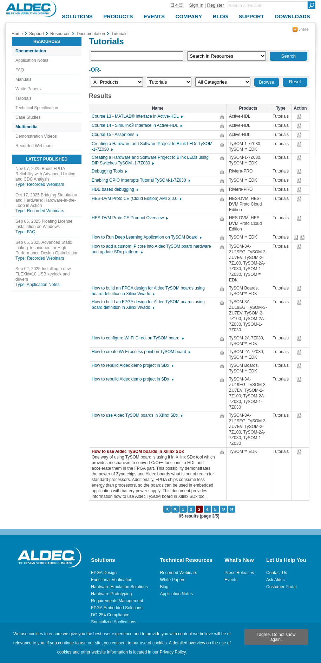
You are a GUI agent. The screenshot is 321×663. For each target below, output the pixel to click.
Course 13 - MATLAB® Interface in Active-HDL (137, 116)
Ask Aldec (275, 579)
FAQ (19, 69)
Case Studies (27, 117)
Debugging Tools (109, 171)
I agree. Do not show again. (276, 637)
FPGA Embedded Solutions (116, 607)
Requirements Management (117, 600)
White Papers (28, 88)
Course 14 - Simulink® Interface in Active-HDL (137, 125)
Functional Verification (111, 579)
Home (17, 33)
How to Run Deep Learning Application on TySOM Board (146, 237)
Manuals (23, 79)
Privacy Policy (173, 652)
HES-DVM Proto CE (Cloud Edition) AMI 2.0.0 (136, 198)
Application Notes (31, 60)
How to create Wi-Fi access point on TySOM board (141, 351)
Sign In (196, 5)
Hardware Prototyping (111, 593)
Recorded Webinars (34, 145)
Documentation (30, 50)
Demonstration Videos (36, 136)
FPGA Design (104, 572)
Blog (164, 586)
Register (215, 5)
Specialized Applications (113, 621)
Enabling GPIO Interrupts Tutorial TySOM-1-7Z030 (141, 180)
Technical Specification (36, 107)
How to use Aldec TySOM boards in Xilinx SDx (137, 415)
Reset (295, 81)
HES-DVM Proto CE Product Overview (129, 217)
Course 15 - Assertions (115, 134)
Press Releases (239, 572)
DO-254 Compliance (110, 614)
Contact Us (276, 572)
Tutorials (23, 98)
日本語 (177, 5)
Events (230, 579)
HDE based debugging (115, 189)
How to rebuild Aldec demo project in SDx (132, 365)
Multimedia (26, 126)
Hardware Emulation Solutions (119, 586)
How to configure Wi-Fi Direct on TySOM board (137, 338)
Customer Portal (281, 586)
